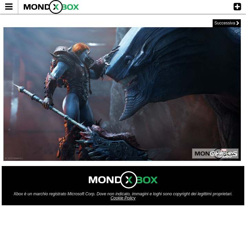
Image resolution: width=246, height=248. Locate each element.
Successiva (226, 23)
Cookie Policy (123, 198)
